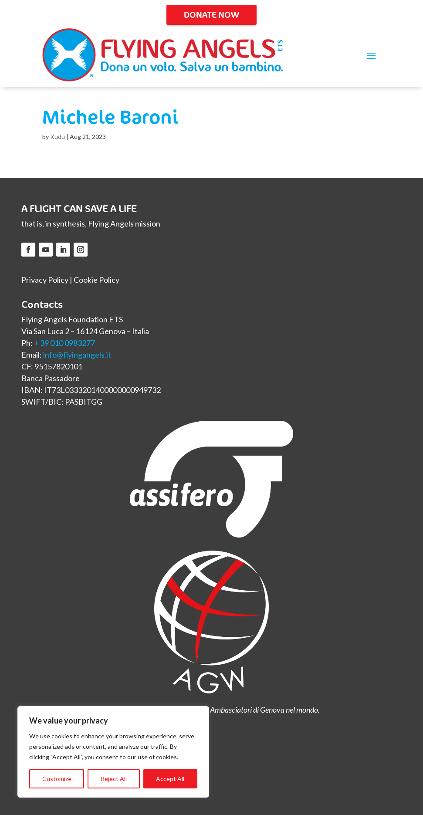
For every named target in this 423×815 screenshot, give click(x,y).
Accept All (170, 778)
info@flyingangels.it (77, 354)
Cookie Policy (96, 279)
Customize (56, 778)
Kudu (57, 136)
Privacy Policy (44, 279)
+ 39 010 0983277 (64, 343)
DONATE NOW (211, 14)
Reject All (114, 778)
